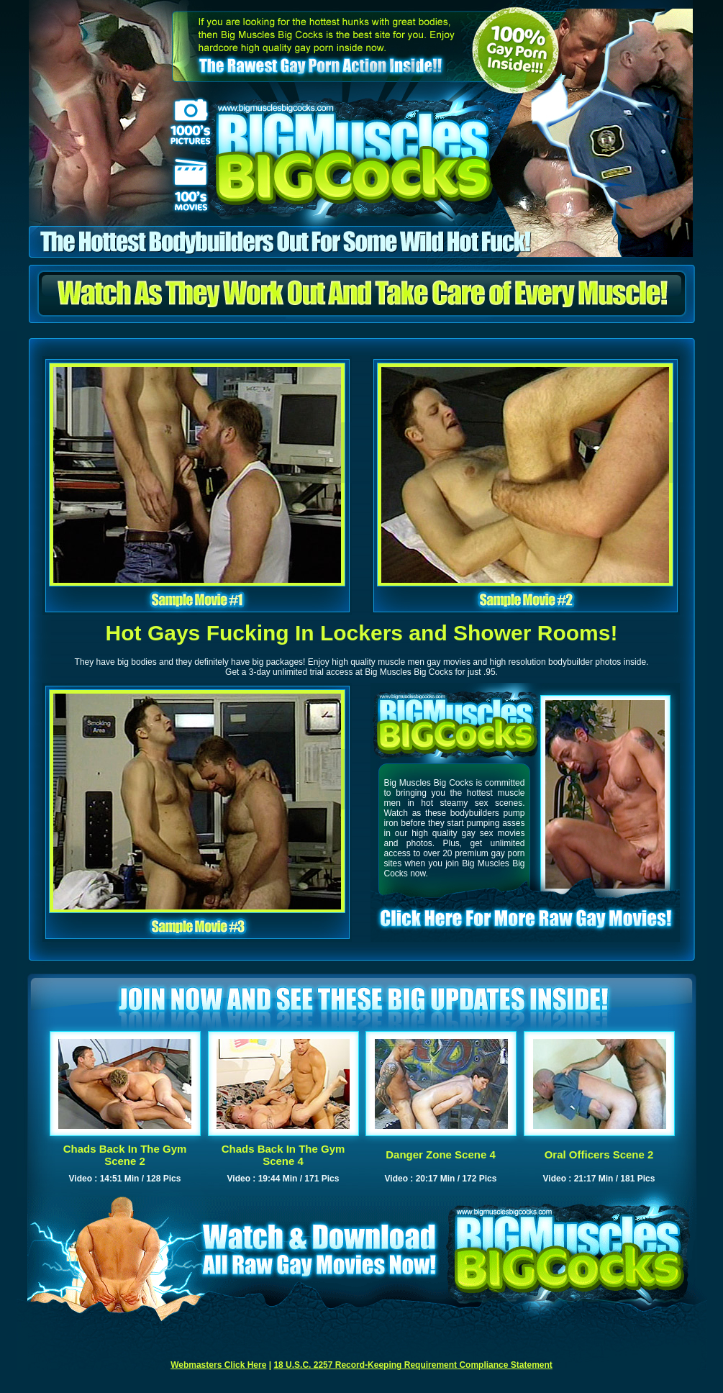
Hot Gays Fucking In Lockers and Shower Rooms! (362, 633)
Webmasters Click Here (218, 1365)
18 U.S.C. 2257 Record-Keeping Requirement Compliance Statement (412, 1365)
